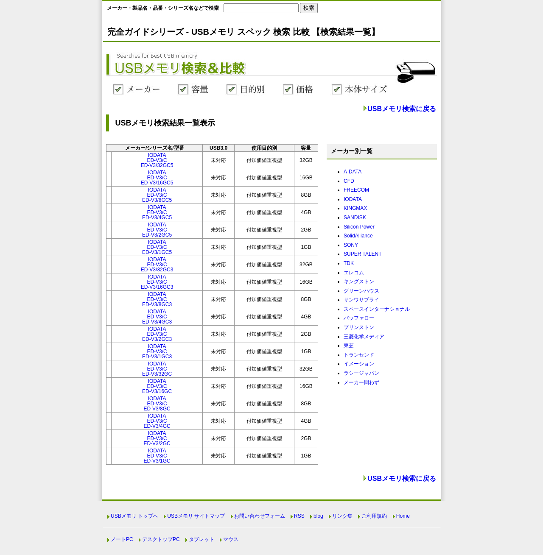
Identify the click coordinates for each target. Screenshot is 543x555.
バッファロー (359, 318)
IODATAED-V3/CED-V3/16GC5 (157, 178)
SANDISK (355, 217)
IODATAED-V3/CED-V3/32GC (157, 369)
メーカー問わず (361, 382)
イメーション (359, 364)
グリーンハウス (361, 291)
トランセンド (359, 355)
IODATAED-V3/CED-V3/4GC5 (157, 212)
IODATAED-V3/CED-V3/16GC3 (157, 282)
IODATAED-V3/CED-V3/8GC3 (157, 299)
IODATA (353, 199)
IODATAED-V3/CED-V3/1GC (156, 456)
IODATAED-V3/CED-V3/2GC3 (157, 334)
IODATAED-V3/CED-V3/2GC (156, 438)
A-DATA (352, 172)
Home (403, 516)
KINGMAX (355, 208)
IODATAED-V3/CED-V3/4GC (156, 421)
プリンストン (359, 327)
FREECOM (356, 190)
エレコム (354, 273)
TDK (349, 263)
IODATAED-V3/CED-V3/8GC (156, 404)
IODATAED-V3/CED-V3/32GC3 (157, 265)
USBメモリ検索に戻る (401, 108)
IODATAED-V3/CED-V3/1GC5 (157, 247)
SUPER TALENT (363, 254)
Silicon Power (359, 227)
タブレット (201, 539)
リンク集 (342, 516)
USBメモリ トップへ (134, 516)
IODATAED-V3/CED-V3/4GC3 (157, 317)
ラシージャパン (361, 373)
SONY (351, 245)
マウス (230, 539)
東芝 (349, 346)
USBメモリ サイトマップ (196, 516)
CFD (349, 181)
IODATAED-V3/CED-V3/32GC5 (157, 160)
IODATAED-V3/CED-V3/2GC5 (157, 230)
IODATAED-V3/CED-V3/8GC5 (157, 195)
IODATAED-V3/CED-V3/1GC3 (157, 351)
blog (318, 516)
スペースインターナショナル (377, 309)
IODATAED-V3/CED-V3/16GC (157, 386)
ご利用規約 (374, 516)
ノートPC (122, 539)
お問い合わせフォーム (259, 516)
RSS (299, 516)
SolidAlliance (358, 236)
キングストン (359, 281)
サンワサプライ (361, 300)
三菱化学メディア (364, 337)
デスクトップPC (161, 539)
